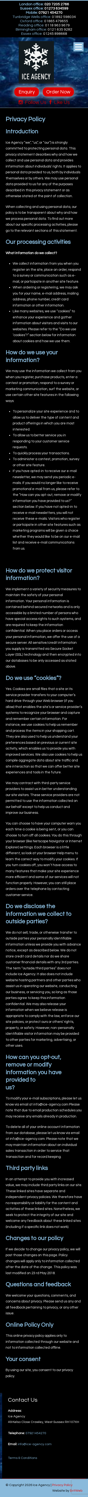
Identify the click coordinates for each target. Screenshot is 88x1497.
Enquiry (27, 91)
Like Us (59, 102)
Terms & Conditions (22, 1458)
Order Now (58, 91)
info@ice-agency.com (35, 1444)
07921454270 (36, 1433)
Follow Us (32, 102)
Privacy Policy (62, 1485)
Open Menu (78, 46)
